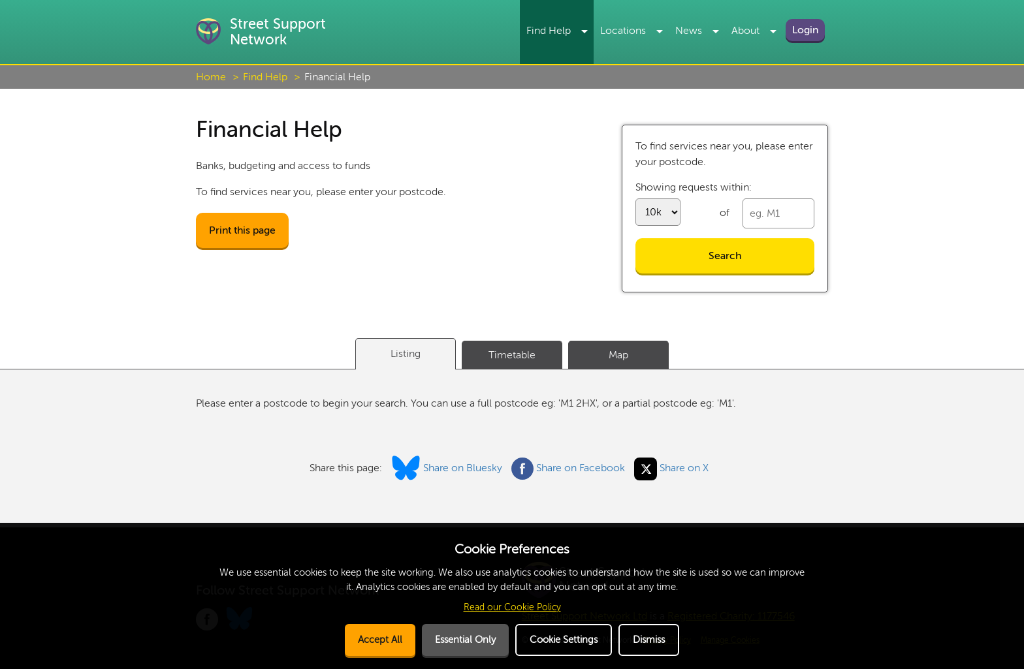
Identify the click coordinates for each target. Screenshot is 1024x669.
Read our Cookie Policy (512, 607)
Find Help (265, 77)
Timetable (512, 355)
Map (618, 355)
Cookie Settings (564, 640)
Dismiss (649, 640)
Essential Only (465, 640)
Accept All (380, 640)
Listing (406, 354)
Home (211, 77)
